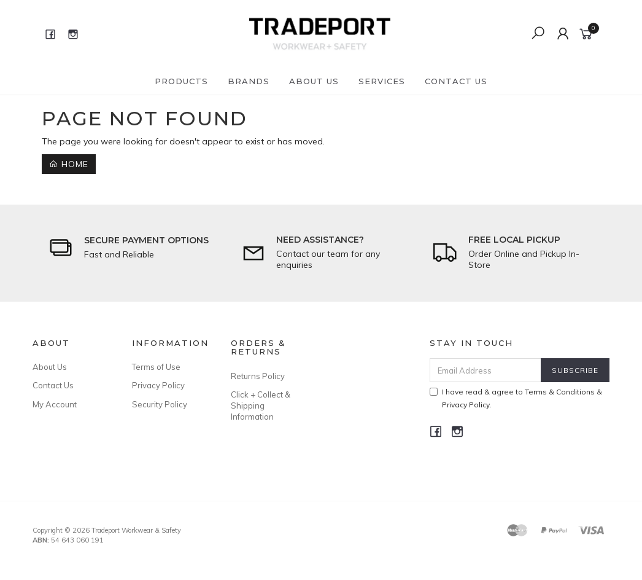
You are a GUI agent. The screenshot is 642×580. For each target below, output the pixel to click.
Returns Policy (258, 376)
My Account (55, 404)
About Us (314, 81)
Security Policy (159, 404)
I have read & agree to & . (516, 398)
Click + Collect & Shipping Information (260, 405)
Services (381, 81)
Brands (248, 81)
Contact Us (456, 81)
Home (68, 164)
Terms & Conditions (560, 391)
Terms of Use (156, 367)
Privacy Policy (158, 385)
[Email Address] (485, 370)
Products (181, 81)
